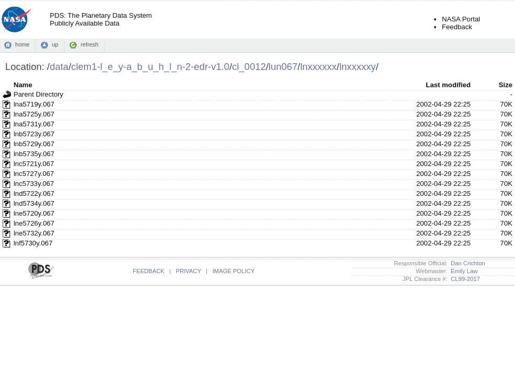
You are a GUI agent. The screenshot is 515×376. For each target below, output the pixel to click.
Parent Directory (38, 94)
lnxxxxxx (318, 66)
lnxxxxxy (358, 66)
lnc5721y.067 (34, 164)
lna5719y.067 (34, 104)
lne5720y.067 (34, 213)
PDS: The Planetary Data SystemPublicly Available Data (100, 19)
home (22, 44)
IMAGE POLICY (234, 271)
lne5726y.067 (34, 223)
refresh (89, 44)
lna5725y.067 (34, 114)
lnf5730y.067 (33, 243)
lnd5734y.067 (34, 203)
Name (23, 85)
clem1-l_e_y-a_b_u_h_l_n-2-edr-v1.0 (150, 66)
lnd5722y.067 (34, 193)
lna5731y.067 (34, 124)
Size (505, 85)
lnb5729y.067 (34, 144)
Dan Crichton (466, 263)
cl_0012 (249, 66)
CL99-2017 (464, 279)
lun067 (282, 66)
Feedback (457, 27)
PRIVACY (188, 271)
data (59, 66)
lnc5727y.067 (34, 174)
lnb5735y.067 (34, 154)
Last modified (448, 85)
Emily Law (463, 271)
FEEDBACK (149, 271)
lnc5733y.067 (34, 183)
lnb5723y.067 (34, 134)
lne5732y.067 (34, 233)
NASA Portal (461, 19)
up (55, 44)
